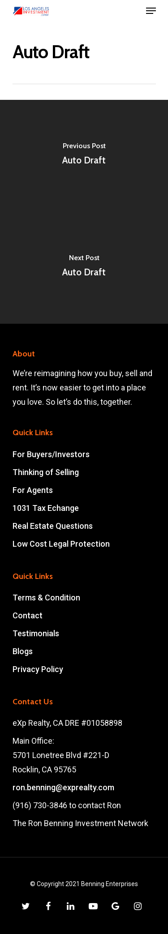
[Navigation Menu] (151, 10)
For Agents (33, 490)
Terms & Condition (46, 597)
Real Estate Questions (53, 526)
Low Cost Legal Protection (61, 543)
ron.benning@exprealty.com (63, 787)
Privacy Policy (38, 669)
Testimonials (36, 633)
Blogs (23, 651)
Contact (28, 615)
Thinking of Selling (46, 472)
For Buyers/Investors (51, 454)
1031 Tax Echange (46, 508)
